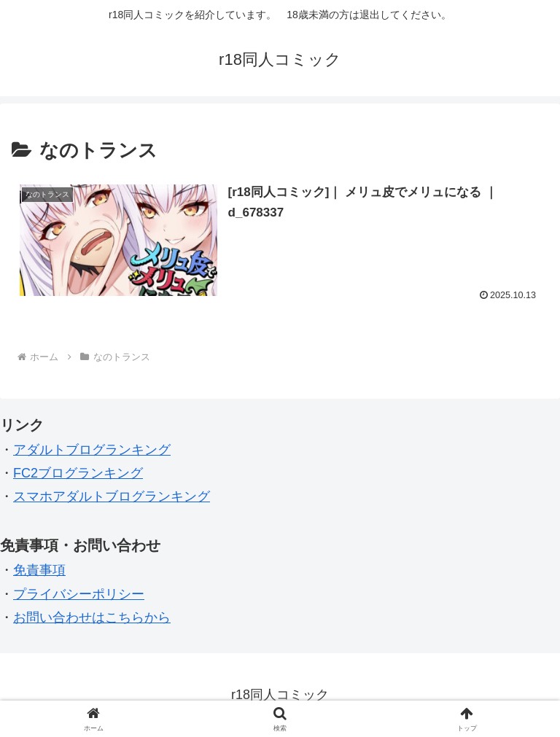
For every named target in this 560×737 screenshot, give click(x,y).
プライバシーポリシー (78, 594)
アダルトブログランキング (92, 449)
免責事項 (39, 570)
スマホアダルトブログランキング (111, 496)
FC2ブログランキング (78, 473)
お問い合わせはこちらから (92, 617)
